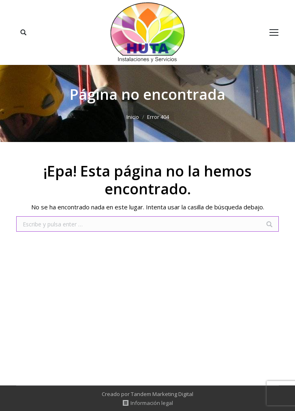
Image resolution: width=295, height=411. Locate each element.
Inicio (132, 117)
